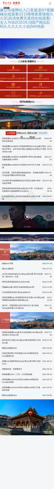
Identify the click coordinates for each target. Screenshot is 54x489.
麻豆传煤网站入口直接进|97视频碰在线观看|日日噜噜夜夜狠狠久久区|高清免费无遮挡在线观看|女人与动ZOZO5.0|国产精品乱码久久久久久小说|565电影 (27, 18)
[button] (5, 217)
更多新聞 (43, 133)
